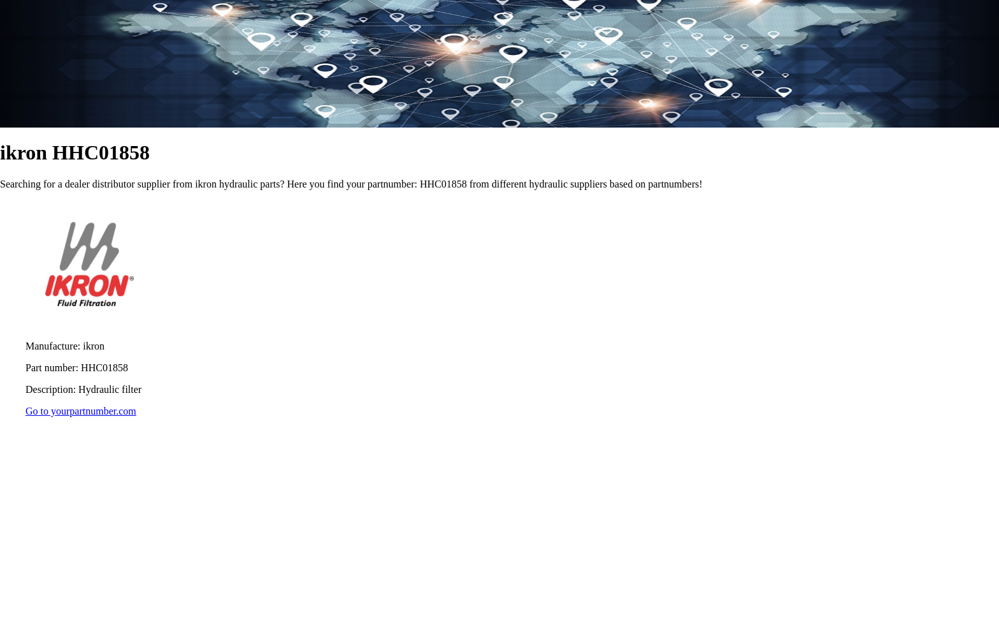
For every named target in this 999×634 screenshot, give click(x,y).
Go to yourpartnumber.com (80, 411)
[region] (499, 529)
